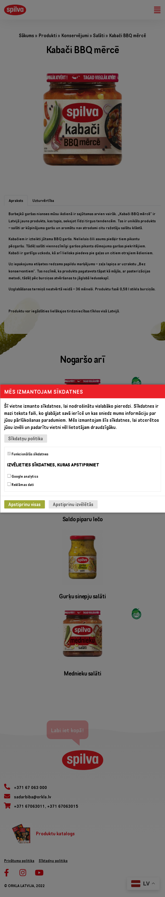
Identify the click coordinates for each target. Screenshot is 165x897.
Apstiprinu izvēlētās (73, 504)
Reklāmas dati (20, 484)
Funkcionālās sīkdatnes (27, 454)
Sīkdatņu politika (25, 438)
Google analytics (22, 476)
